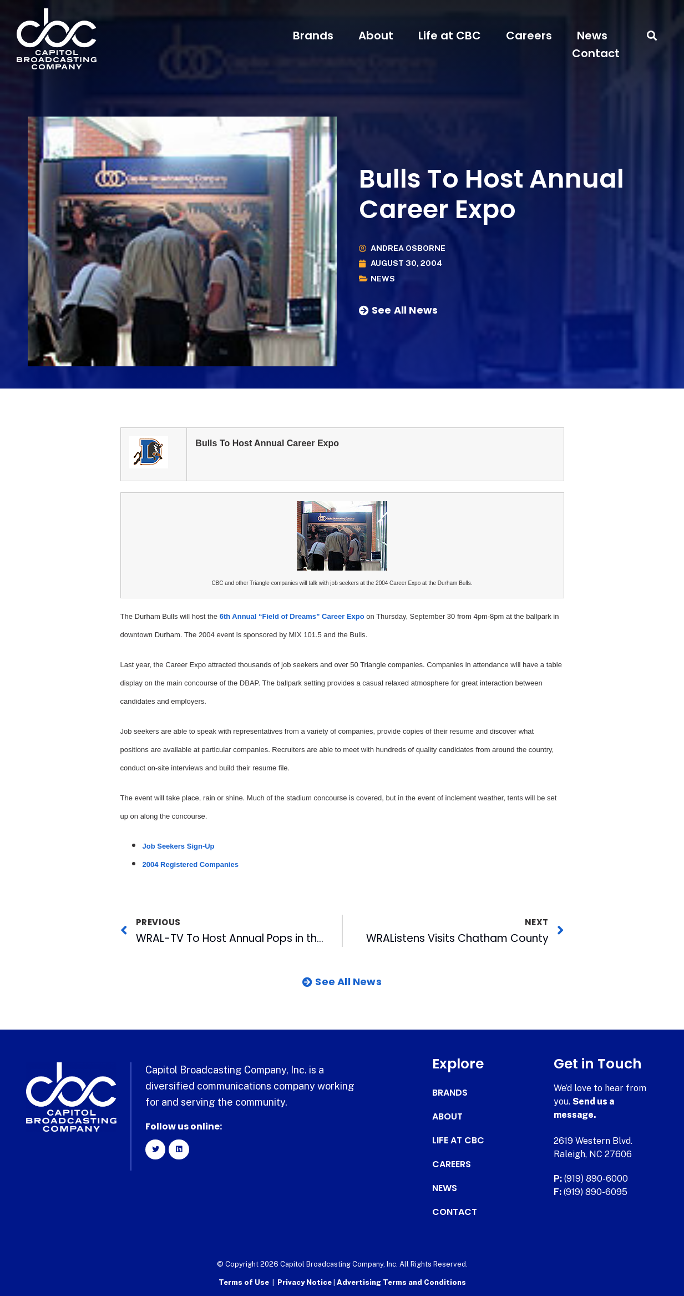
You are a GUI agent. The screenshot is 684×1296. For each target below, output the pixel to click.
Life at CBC (449, 35)
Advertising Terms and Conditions (401, 1282)
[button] (652, 36)
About (375, 35)
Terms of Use (244, 1282)
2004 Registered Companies (191, 864)
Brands (313, 35)
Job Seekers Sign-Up (179, 846)
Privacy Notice (305, 1282)
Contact (596, 53)
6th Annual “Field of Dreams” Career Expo (292, 616)
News (592, 35)
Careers (529, 35)
